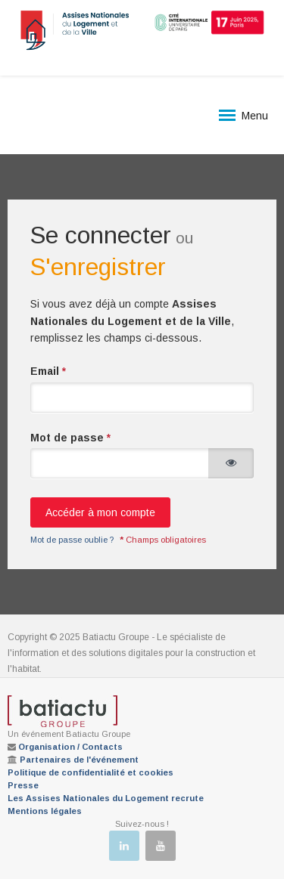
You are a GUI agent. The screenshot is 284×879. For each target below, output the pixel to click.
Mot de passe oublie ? (72, 539)
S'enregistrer (98, 266)
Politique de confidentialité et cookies (90, 772)
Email (48, 371)
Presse (23, 785)
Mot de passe (70, 437)
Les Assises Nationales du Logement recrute (106, 798)
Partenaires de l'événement (79, 759)
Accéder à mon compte (100, 512)
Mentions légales (45, 811)
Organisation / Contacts (70, 746)
